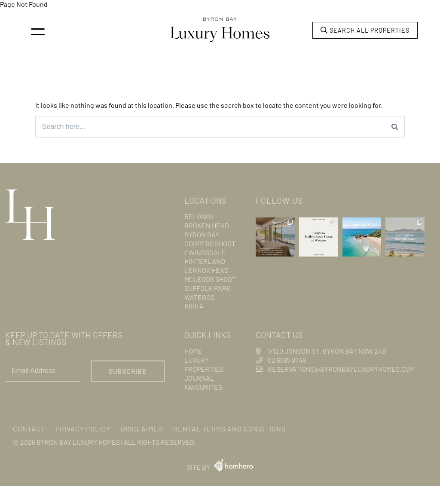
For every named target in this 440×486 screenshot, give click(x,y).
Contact (29, 429)
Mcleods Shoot (210, 279)
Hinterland (204, 261)
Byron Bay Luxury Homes (78, 442)
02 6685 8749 (287, 360)
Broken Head (206, 225)
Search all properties (365, 30)
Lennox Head (206, 270)
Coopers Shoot (209, 243)
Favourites (203, 387)
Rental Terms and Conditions (229, 429)
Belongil (200, 217)
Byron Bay (201, 234)
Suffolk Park (207, 288)
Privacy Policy (82, 429)
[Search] (395, 127)
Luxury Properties (203, 364)
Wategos (199, 297)
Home (193, 351)
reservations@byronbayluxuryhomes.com (341, 369)
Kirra (194, 306)
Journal (199, 378)
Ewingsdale (205, 252)
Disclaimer (142, 429)
